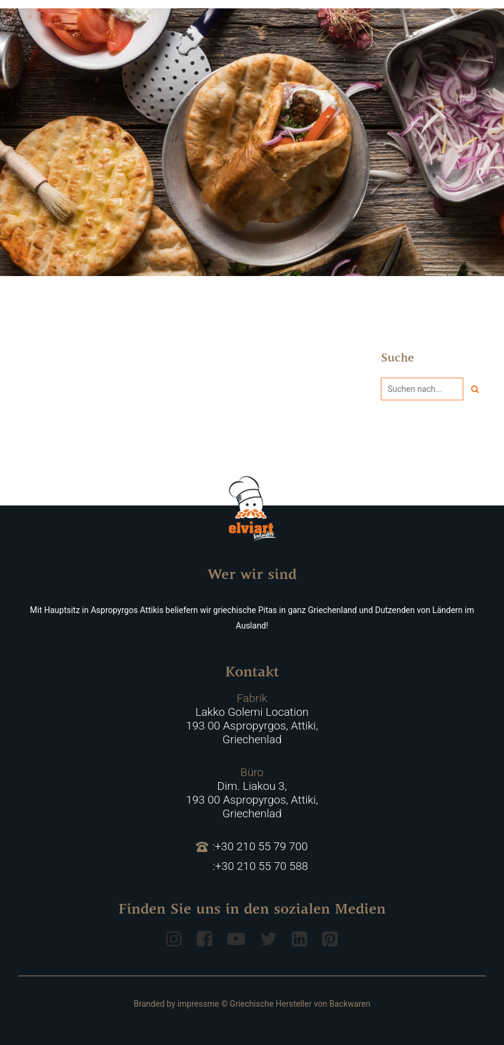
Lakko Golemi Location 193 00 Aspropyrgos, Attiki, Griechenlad (252, 719)
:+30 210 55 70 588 (260, 866)
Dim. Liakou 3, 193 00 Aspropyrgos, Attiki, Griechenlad (252, 793)
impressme (198, 1004)
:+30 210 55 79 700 (252, 846)
